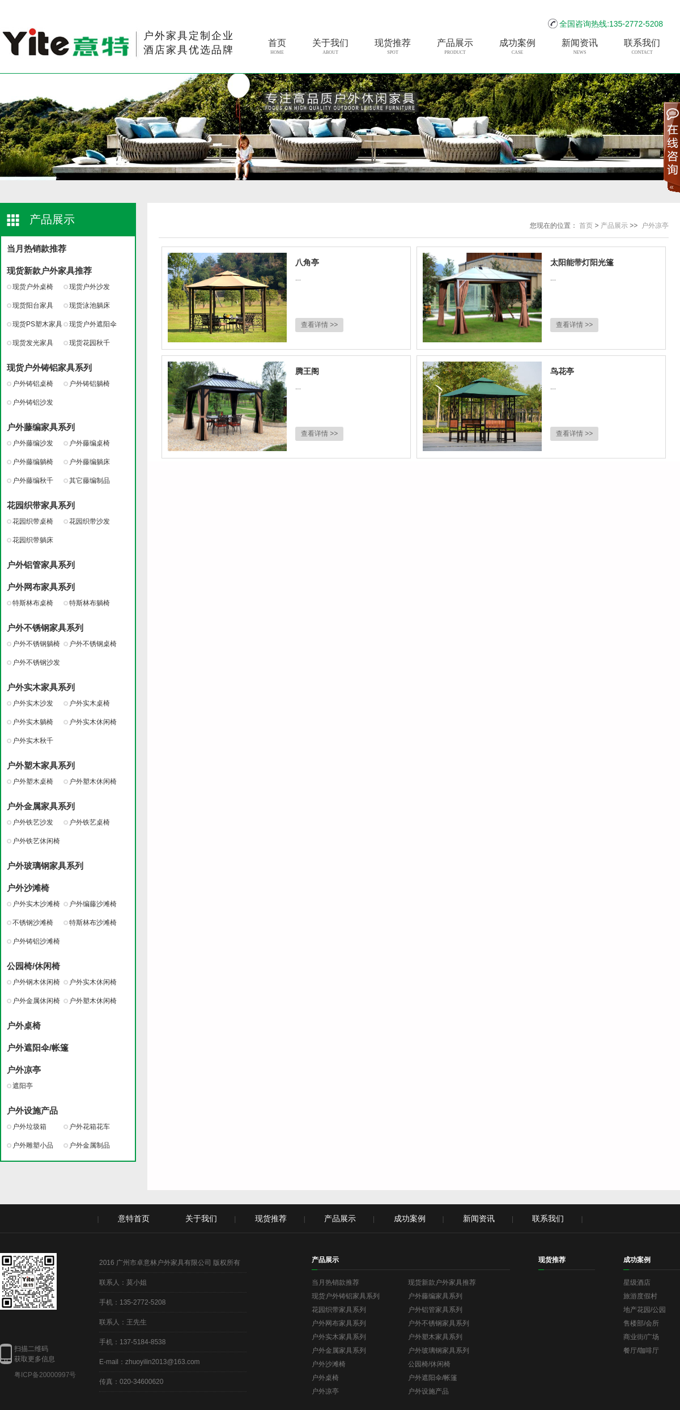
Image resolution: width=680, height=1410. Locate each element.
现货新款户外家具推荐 (49, 270)
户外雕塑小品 (32, 1145)
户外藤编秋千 (32, 481)
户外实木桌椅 (89, 703)
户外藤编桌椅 (89, 443)
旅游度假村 (640, 1296)
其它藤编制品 (89, 481)
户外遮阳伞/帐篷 (38, 1047)
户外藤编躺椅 (32, 462)
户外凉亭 (24, 1070)
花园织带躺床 (32, 540)
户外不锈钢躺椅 (36, 644)
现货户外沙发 (89, 287)
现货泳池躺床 (89, 305)
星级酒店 (637, 1282)
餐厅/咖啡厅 (641, 1350)
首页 (277, 47)
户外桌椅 (24, 1025)
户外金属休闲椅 (36, 1001)
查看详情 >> (319, 325)
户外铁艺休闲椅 (36, 841)
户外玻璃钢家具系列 (45, 865)
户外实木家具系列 (41, 687)
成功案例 (517, 47)
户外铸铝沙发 (32, 402)
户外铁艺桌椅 (89, 822)
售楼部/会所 (641, 1323)
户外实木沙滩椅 (36, 904)
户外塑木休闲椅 (93, 781)
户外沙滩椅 (28, 888)
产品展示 (455, 47)
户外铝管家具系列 (41, 565)
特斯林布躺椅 (89, 603)
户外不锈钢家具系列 (45, 627)
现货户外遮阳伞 (93, 324)
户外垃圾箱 (29, 1127)
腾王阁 (307, 371)
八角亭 (307, 262)
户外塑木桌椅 (32, 781)
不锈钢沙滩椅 (32, 923)
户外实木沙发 (32, 703)
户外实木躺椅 (32, 722)
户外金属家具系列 (41, 806)
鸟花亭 (562, 371)
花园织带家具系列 (41, 505)
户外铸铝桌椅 (32, 384)
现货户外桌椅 (32, 287)
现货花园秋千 (89, 343)
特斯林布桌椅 (32, 603)
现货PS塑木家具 (37, 324)
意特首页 (134, 1218)
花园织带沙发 (89, 521)
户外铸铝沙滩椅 (36, 941)
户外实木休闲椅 (93, 722)
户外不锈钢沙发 (36, 662)
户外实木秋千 (32, 741)
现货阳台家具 (32, 305)
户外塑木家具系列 (41, 765)
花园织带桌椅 (32, 521)
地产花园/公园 (644, 1310)
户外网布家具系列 (41, 587)
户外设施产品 (32, 1110)
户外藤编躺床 (89, 462)
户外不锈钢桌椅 (93, 644)
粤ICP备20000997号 (45, 1375)
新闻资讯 (580, 47)
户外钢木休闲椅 (36, 982)
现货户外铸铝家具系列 (49, 367)
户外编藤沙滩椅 (93, 904)
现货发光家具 (32, 343)
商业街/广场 (641, 1337)
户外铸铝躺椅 (89, 384)
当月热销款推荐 (36, 248)
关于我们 (330, 47)
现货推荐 (393, 47)
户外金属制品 (89, 1145)
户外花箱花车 (89, 1127)
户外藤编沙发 (32, 443)
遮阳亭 (22, 1086)
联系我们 (642, 47)
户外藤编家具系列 (41, 427)
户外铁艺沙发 (32, 822)
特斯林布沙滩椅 (93, 923)
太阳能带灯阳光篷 (582, 262)
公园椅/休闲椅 (33, 966)
